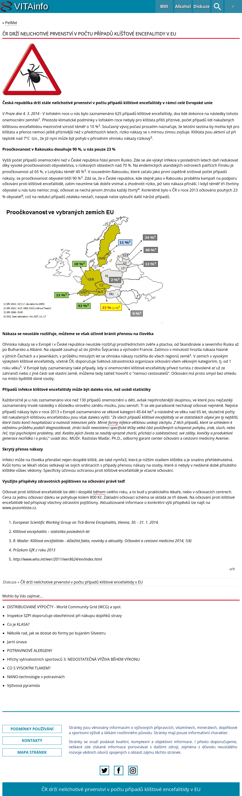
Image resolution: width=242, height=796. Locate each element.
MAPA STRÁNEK (32, 752)
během (99, 491)
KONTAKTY (32, 740)
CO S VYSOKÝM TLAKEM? (29, 668)
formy (113, 422)
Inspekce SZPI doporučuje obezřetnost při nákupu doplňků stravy (64, 615)
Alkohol (183, 6)
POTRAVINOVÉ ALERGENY (29, 650)
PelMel (11, 22)
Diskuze (202, 6)
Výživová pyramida (23, 685)
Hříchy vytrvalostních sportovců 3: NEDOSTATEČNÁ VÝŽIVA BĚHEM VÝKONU (73, 659)
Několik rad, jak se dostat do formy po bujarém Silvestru (56, 633)
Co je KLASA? (18, 624)
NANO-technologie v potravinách (36, 676)
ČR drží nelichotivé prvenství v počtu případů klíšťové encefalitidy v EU (81, 582)
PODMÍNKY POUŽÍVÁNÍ (32, 729)
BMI (164, 6)
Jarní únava (17, 641)
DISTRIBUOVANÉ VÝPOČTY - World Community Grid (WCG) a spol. (64, 606)
